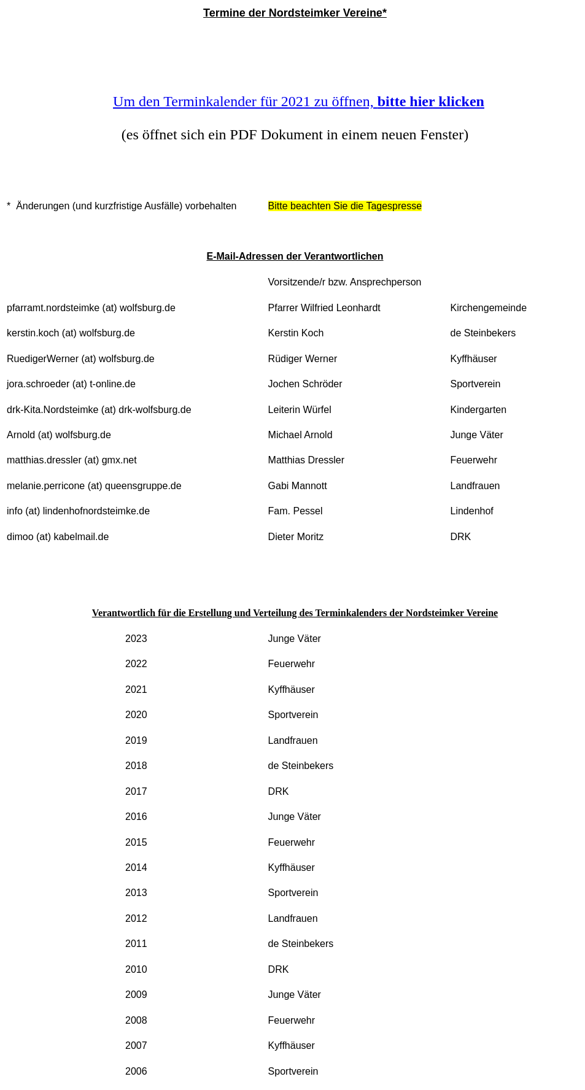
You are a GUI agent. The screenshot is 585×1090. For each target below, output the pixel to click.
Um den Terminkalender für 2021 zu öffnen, (298, 101)
